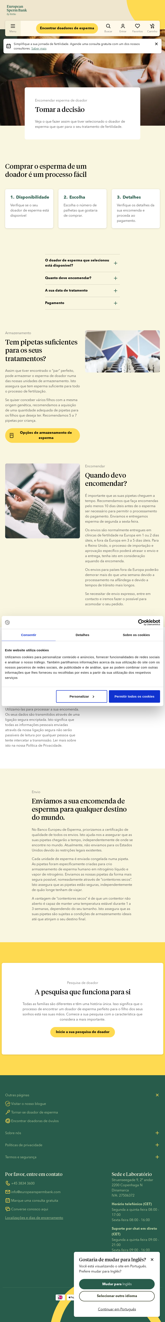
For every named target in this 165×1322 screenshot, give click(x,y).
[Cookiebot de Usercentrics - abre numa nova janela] (141, 622)
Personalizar (82, 696)
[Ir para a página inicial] (17, 10)
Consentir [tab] (28, 635)
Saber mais (38, 48)
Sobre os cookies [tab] (136, 635)
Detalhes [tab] (82, 635)
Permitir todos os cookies (134, 696)
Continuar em (117, 1309)
